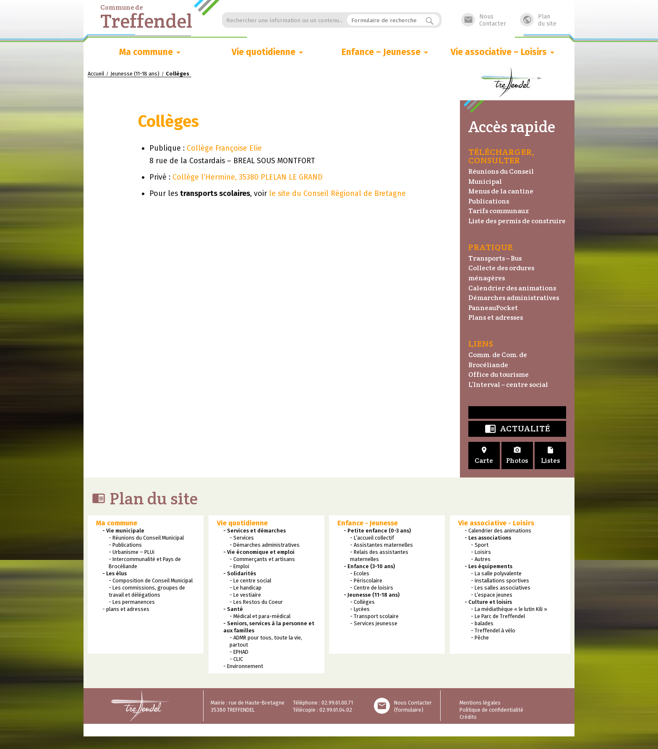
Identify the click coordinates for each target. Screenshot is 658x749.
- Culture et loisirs (488, 602)
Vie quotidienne (263, 52)
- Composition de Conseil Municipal (151, 580)
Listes (550, 455)
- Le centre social (250, 580)
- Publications (125, 545)
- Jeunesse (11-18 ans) (372, 595)
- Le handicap (245, 588)
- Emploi (239, 566)
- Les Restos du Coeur (256, 602)
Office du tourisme (498, 374)
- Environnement (243, 666)
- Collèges (362, 602)
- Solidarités (239, 573)
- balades (482, 623)
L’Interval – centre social (508, 384)
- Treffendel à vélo (493, 630)
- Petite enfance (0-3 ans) (377, 530)
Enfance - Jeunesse (367, 523)
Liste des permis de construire (517, 221)
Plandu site (538, 20)
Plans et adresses (495, 317)
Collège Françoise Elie (224, 148)
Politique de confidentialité (491, 710)
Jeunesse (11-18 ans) (134, 73)
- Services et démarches (254, 530)
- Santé (233, 609)
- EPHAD (239, 652)
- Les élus (114, 573)
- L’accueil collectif (372, 538)
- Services (242, 538)
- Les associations (488, 538)
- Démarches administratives (265, 545)
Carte (484, 455)
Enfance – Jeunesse (381, 52)
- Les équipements (488, 566)
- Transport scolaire (374, 616)
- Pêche (480, 637)
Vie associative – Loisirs (499, 52)
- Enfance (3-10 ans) (369, 566)
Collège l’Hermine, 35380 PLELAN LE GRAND (247, 177)
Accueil (96, 73)
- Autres (481, 559)
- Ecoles (359, 573)
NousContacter (483, 20)
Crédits (468, 717)
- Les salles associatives (500, 588)
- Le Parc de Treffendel (498, 616)
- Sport (479, 545)
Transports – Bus (495, 258)
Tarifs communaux (498, 210)
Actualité (517, 429)
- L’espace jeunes (491, 595)
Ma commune (146, 52)
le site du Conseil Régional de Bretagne (337, 193)
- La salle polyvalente (496, 573)
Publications (488, 201)
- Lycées (360, 609)
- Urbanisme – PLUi (131, 552)
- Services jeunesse (373, 623)
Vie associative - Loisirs (496, 523)
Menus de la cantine (500, 191)
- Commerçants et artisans (262, 559)
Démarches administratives (513, 297)
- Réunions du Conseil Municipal (146, 538)
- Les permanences (132, 602)
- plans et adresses (125, 609)
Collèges (170, 121)
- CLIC (236, 659)
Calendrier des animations (512, 288)
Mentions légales (480, 702)
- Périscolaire (366, 580)
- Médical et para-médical (260, 616)
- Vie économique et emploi (259, 552)
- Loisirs (481, 552)
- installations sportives (500, 580)
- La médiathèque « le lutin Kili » (509, 609)
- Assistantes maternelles (381, 545)
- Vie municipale (123, 530)
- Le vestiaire (245, 595)
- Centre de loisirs (371, 588)
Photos (517, 455)
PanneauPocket (493, 307)
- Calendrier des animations (498, 530)
